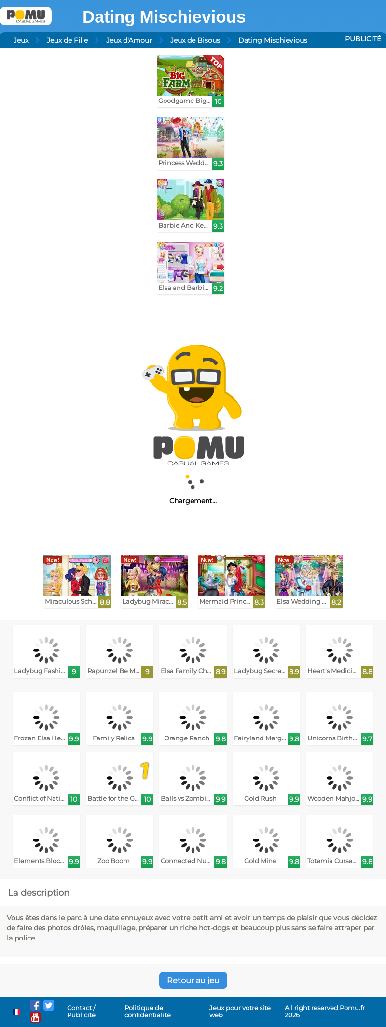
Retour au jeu (193, 980)
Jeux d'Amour (129, 40)
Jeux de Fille (67, 40)
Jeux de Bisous (195, 40)
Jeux (21, 40)
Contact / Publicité (81, 1011)
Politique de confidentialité (147, 1011)
